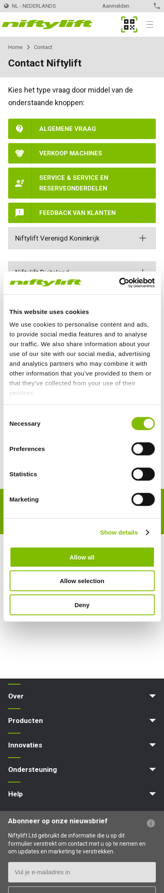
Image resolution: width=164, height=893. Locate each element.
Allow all (82, 556)
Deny (82, 604)
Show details (119, 532)
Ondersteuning (32, 769)
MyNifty (129, 24)
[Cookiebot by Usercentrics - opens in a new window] (119, 283)
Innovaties (25, 745)
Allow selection (82, 580)
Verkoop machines (70, 153)
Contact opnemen (142, 6)
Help (15, 794)
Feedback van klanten (77, 213)
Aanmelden (115, 6)
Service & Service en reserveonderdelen (73, 183)
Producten (25, 720)
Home (15, 47)
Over (16, 696)
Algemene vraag (67, 129)
